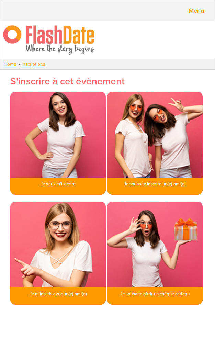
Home (10, 64)
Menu (196, 10)
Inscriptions (33, 64)
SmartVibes (107, 40)
